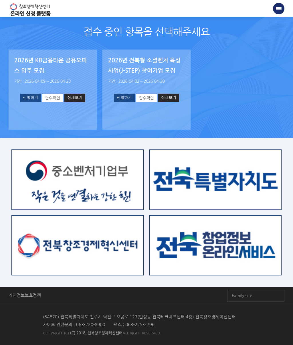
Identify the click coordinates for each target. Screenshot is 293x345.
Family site (242, 295)
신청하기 (30, 98)
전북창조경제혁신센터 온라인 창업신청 (30, 10)
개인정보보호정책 (25, 295)
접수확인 (52, 98)
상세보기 (74, 98)
